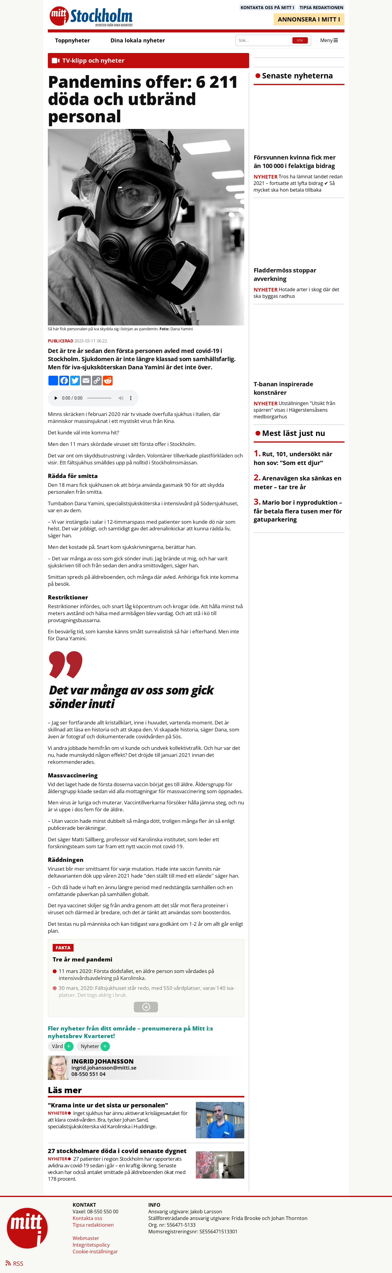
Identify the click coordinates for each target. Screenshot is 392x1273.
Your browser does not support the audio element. (93, 398)
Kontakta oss (87, 1218)
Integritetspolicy (91, 1245)
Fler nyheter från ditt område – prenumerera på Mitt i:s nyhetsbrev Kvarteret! (130, 1032)
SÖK (300, 40)
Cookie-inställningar (95, 1251)
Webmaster (86, 1238)
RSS (14, 1263)
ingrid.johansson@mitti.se (104, 1067)
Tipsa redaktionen (93, 1225)
